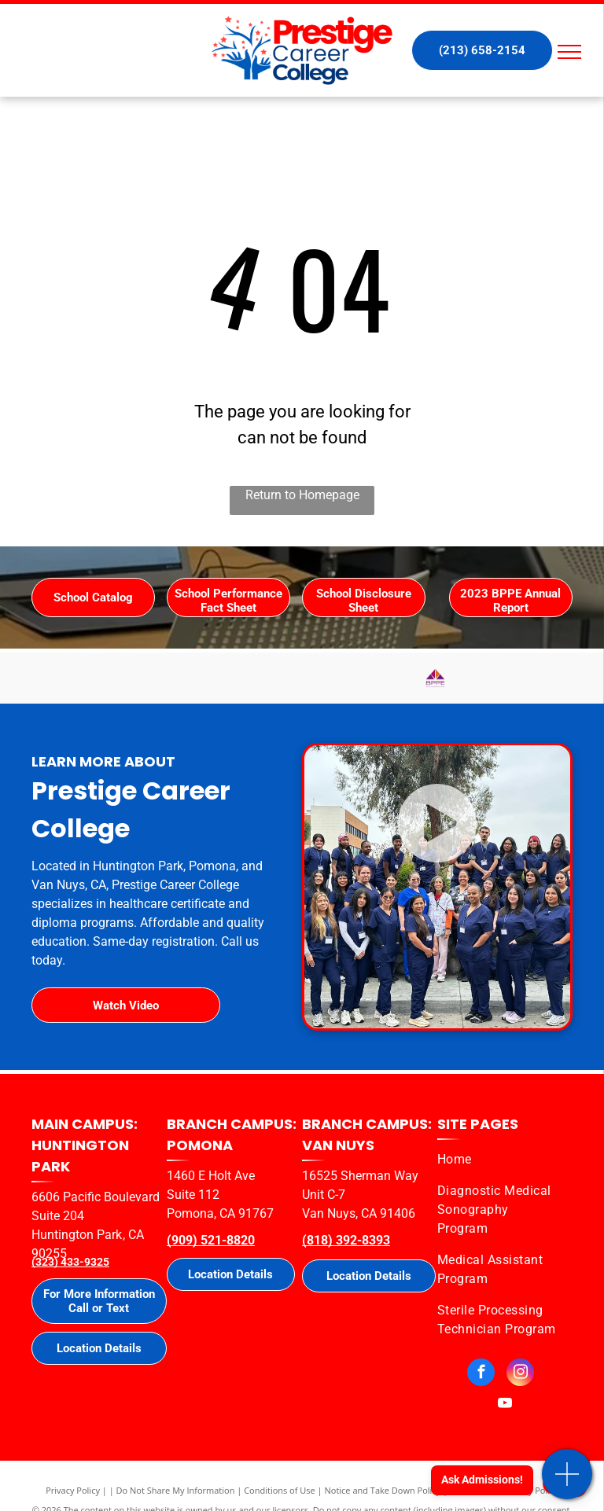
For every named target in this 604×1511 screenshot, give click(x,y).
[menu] (569, 51)
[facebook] (481, 1374)
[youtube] (505, 1405)
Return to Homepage (302, 494)
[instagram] (520, 1374)
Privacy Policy (73, 1490)
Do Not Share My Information (175, 1490)
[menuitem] (499, 1159)
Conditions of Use (279, 1490)
